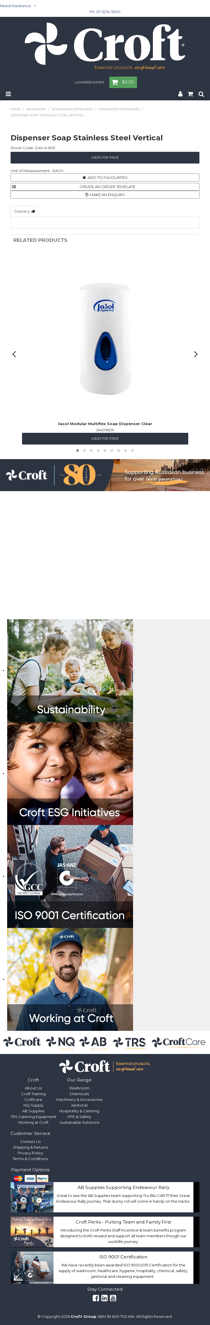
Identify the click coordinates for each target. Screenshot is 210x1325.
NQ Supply (33, 1105)
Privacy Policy (30, 1153)
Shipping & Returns (30, 1147)
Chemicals (79, 1093)
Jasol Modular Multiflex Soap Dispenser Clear (105, 423)
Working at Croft (33, 1122)
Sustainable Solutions (79, 1122)
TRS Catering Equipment (33, 1116)
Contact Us (30, 1141)
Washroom (36, 109)
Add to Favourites (108, 177)
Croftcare (33, 1099)
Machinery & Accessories (79, 1099)
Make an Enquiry (107, 194)
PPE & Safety (79, 1116)
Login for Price (105, 158)
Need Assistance (15, 5)
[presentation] (15, 354)
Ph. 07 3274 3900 (105, 11)
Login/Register (89, 82)
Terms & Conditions (30, 1158)
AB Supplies (33, 1111)
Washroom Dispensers (72, 109)
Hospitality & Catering (79, 1111)
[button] (77, 450)
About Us (33, 1088)
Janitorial (79, 1105)
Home (15, 109)
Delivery (22, 211)
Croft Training (33, 1093)
